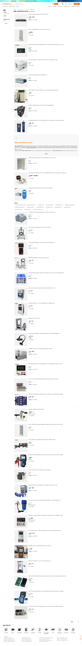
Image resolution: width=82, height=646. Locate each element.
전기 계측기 (27, 9)
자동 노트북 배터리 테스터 (26, 639)
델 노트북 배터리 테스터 (49, 207)
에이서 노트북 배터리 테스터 (27, 640)
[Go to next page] (76, 622)
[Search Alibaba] (33, 4)
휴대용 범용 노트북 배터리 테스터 (20, 207)
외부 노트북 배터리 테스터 (26, 641)
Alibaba (15, 9)
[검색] (56, 4)
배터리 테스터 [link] (32, 9)
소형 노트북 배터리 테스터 (30, 207)
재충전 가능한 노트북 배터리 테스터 (46, 640)
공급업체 (36, 19)
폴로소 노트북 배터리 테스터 (62, 639)
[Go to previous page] (69, 622)
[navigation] (8, 316)
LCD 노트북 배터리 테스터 (44, 639)
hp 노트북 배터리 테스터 (67, 207)
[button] (52, 4)
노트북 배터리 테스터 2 (27, 209)
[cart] (66, 4)
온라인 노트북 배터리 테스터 (62, 637)
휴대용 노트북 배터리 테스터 (62, 640)
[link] (80, 636)
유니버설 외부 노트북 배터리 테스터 (38, 209)
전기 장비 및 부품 (20, 9)
